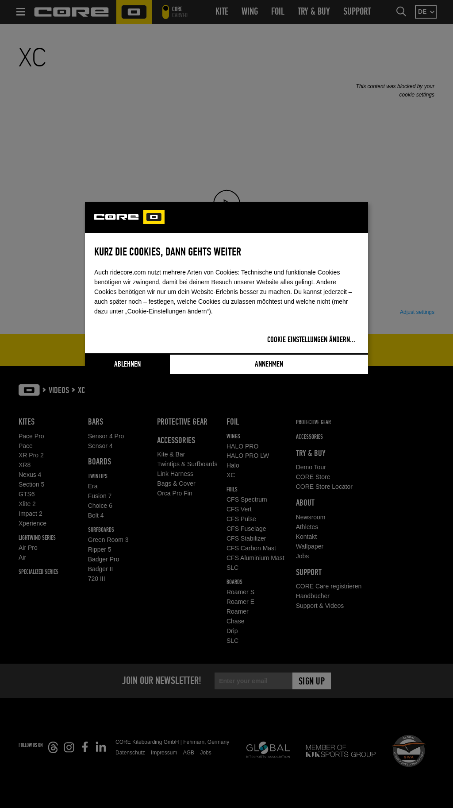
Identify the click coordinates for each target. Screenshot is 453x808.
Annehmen (269, 364)
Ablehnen (127, 364)
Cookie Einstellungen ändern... (311, 340)
